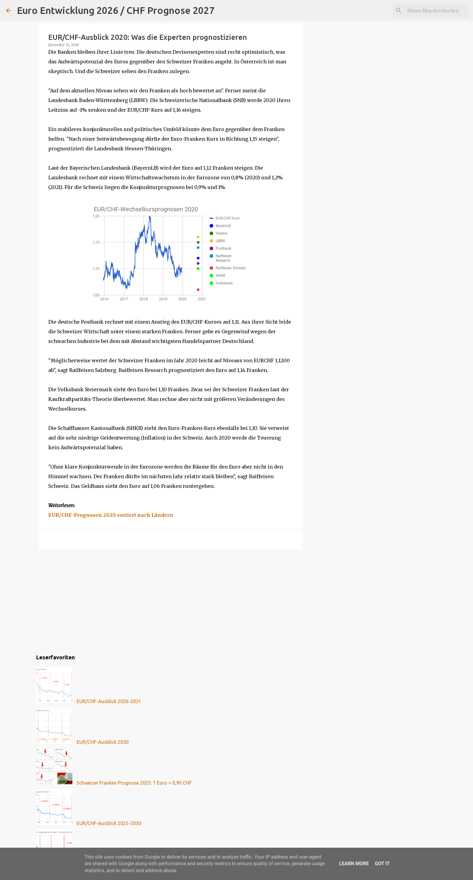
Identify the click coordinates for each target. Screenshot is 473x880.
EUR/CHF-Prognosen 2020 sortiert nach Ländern (110, 515)
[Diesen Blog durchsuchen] (436, 10)
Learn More (354, 863)
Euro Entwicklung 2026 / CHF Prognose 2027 (115, 10)
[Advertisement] (170, 600)
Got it (382, 863)
